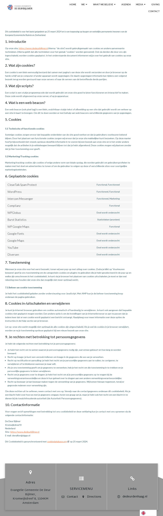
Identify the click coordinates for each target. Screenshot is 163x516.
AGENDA (126, 4)
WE (84, 4)
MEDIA (141, 4)
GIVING (155, 4)
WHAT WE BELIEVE (104, 4)
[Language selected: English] (148, 513)
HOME (73, 4)
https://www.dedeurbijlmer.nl (33, 48)
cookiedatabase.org (57, 441)
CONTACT (154, 11)
